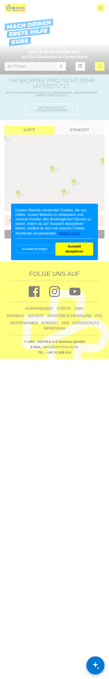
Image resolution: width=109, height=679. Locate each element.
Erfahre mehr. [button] (70, 233)
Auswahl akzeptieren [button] (74, 249)
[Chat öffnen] (95, 665)
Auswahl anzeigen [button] (34, 249)
